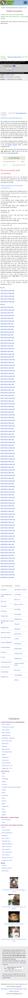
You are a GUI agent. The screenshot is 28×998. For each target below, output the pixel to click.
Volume (4, 812)
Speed (3, 803)
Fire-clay (3, 657)
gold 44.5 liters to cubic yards (8, 547)
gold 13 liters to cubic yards (7, 373)
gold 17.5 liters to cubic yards (8, 398)
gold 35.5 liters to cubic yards (8, 497)
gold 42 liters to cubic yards (7, 533)
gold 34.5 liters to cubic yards (8, 491)
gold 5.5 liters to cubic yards (7, 332)
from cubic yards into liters (14, 57)
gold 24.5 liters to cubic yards (8, 436)
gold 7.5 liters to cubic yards (7, 343)
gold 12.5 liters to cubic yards (8, 370)
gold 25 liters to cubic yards (7, 439)
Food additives (17, 643)
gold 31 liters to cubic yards (7, 472)
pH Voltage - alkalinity (8, 738)
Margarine (4, 835)
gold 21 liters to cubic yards (7, 417)
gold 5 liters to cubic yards (7, 329)
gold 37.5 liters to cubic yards (8, 508)
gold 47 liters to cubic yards (7, 560)
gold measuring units (21, 113)
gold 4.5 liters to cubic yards (7, 326)
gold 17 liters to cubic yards (7, 395)
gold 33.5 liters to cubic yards (8, 486)
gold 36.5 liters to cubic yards (8, 503)
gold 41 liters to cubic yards (7, 527)
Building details (4, 627)
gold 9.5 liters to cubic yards (7, 354)
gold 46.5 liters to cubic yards (8, 558)
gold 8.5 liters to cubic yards (7, 348)
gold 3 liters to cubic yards (7, 318)
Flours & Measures (7, 832)
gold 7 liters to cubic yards (7, 340)
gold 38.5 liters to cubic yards (8, 514)
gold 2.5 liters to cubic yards (7, 315)
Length (4, 789)
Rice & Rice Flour (7, 740)
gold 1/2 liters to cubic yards (7, 296)
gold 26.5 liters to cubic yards (8, 447)
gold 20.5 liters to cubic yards (8, 414)
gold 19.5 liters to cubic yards (8, 409)
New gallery (4, 606)
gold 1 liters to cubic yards (7, 307)
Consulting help (18, 675)
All (11, 765)
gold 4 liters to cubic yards (7, 323)
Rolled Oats (5, 743)
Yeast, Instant (5, 854)
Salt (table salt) (6, 841)
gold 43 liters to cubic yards (7, 538)
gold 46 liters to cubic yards (7, 555)
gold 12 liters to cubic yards (7, 367)
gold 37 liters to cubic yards (7, 505)
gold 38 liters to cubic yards (7, 511)
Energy (4, 781)
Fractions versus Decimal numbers (11, 787)
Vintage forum (4, 616)
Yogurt (4, 754)
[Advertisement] (14, 39)
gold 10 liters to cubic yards (7, 356)
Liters (25, 7)
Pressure (4, 800)
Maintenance (17, 629)
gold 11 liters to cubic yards (7, 362)
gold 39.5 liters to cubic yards (8, 519)
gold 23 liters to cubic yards (7, 428)
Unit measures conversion (20, 589)
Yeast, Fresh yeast (7, 852)
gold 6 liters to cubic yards (7, 334)
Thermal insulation (5, 647)
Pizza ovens (3, 601)
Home (7, 2)
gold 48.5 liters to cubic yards (8, 569)
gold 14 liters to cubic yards (7, 378)
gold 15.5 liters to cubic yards (8, 387)
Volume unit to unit (7, 857)
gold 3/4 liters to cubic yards (7, 301)
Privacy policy (4, 989)
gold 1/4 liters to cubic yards (7, 290)
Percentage (5, 795)
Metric (4, 792)
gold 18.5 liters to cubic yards (8, 403)
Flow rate (4, 784)
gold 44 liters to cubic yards (7, 544)
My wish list (17, 670)
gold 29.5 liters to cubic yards (8, 464)
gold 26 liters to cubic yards (7, 445)
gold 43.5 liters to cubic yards (8, 541)
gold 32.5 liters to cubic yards (8, 480)
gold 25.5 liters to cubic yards (8, 442)
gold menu (21, 7)
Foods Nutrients (6, 762)
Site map (16, 680)
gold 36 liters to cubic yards (7, 500)
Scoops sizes (5, 760)
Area (3, 776)
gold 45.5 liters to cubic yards (8, 552)
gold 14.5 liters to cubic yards (8, 381)
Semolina (4, 746)
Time (3, 809)
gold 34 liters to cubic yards (7, 489)
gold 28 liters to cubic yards (7, 456)
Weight (4, 814)
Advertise (11, 992)
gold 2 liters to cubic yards (7, 312)
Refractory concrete (5, 632)
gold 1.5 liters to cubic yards (7, 310)
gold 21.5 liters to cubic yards (8, 420)
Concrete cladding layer (6, 642)
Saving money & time (6, 662)
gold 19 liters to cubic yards (7, 406)
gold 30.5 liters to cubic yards (8, 469)
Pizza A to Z (17, 599)
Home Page (3, 589)
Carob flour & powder (8, 727)
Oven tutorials (17, 594)
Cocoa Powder (6, 830)
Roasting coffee (18, 619)
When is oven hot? (18, 604)
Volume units (5, 765)
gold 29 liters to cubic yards (7, 461)
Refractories (5, 870)
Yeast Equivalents (7, 751)
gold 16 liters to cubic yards (7, 389)
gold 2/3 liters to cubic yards (7, 298)
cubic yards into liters (13, 153)
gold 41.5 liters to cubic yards (8, 530)
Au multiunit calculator (11, 144)
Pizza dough (17, 609)
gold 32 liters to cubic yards (7, 478)
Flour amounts (6, 729)
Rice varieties (5, 838)
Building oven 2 (5, 676)
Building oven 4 (18, 658)
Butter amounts (6, 724)
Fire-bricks (3, 652)
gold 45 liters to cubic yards (7, 549)
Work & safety (17, 634)
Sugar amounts (6, 749)
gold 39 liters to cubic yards (7, 516)
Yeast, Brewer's (6, 849)
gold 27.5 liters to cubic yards (8, 453)
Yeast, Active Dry (7, 846)
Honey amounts (6, 732)
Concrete (4, 865)
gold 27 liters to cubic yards (7, 450)
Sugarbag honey (6, 735)
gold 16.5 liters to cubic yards (8, 392)
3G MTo (16, 638)
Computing (5, 778)
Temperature (5, 757)
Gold (3, 822)
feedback (11, 976)
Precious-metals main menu (12, 7)
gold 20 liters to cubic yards (7, 412)
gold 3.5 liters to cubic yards (7, 321)
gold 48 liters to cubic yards (7, 566)
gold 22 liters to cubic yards (7, 423)
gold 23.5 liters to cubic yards (8, 431)
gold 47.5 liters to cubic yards (8, 563)
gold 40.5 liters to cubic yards (8, 525)
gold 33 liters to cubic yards (7, 483)
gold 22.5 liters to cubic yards (8, 425)
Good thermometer (5, 667)
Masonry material (6, 868)
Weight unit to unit (7, 860)
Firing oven (17, 624)
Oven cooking (17, 614)
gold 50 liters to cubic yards (7, 577)
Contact (25, 989)
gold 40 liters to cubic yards (7, 522)
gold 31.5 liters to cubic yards (8, 475)
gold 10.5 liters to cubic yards (8, 359)
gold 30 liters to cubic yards (7, 467)
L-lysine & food (18, 653)
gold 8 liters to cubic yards (7, 345)
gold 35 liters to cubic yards (7, 494)
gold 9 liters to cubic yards (7, 351)
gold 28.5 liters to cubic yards (8, 458)
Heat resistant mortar (6, 637)
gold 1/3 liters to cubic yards (7, 293)
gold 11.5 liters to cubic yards (8, 365)
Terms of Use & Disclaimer (15, 989)
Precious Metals (6, 819)
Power (3, 798)
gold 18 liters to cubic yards (7, 400)
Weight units (5, 768)
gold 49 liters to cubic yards (7, 571)
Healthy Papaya (18, 648)
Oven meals (3, 611)
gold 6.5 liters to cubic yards (7, 337)
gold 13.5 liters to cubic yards (8, 376)
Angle (3, 773)
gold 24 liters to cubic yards (7, 434)
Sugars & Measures (7, 843)
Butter (3, 827)
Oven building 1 (5, 672)
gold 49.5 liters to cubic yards (8, 574)
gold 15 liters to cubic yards (7, 384)
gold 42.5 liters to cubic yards (8, 536)
